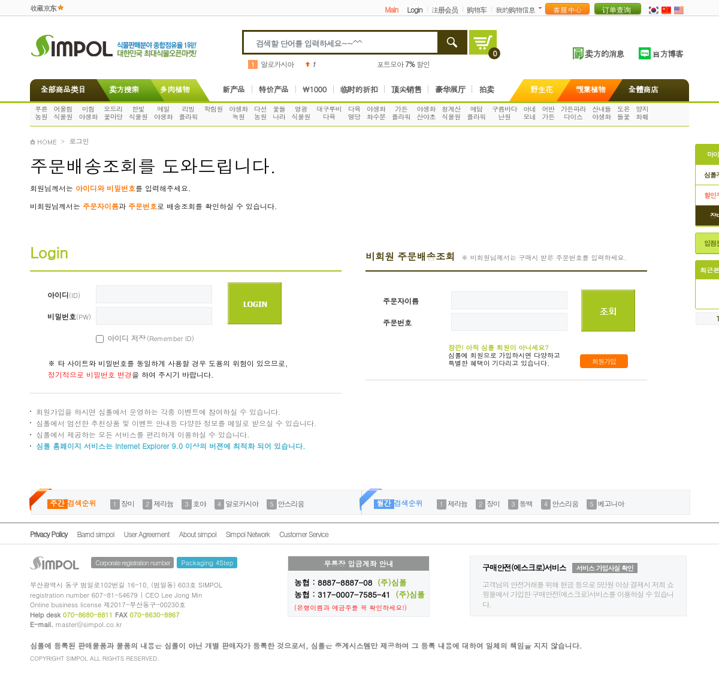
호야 (199, 503)
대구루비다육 (329, 112)
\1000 (315, 89)
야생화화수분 (376, 112)
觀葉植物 (591, 89)
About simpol (197, 534)
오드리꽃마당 (113, 112)
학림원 (213, 108)
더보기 (542, 8)
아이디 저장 (137, 338)
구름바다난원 (504, 112)
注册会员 (444, 9)
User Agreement (147, 534)
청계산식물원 (451, 112)
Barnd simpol (95, 534)
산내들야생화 (601, 112)
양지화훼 (642, 112)
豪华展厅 (450, 89)
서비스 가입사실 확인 (604, 568)
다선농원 (260, 112)
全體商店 (643, 89)
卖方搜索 (123, 89)
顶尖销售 (406, 89)
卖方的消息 (604, 53)
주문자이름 (401, 301)
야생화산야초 (426, 112)
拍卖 (486, 89)
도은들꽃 (623, 112)
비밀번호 (69, 316)
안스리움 (291, 503)
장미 (127, 503)
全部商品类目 (61, 89)
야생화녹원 (238, 112)
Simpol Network (248, 534)
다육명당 (354, 112)
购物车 (477, 9)
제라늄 (163, 503)
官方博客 (667, 53)
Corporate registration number (132, 562)
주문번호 (397, 322)
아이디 (63, 295)
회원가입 (604, 361)
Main (391, 9)
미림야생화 (88, 112)
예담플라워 (476, 112)
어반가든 (548, 112)
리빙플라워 (188, 112)
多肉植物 (175, 89)
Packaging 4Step (207, 562)
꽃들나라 (279, 112)
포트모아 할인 (403, 64)
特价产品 (274, 89)
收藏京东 (43, 7)
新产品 (233, 89)
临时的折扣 (359, 89)
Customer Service (303, 534)
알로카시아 (277, 64)
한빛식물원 (138, 112)
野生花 (541, 89)
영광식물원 (301, 112)
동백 (526, 503)
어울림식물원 (63, 112)
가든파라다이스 (573, 112)
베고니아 (611, 503)
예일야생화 (163, 112)
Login (414, 9)
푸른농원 (41, 112)
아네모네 (529, 112)
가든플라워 (401, 112)
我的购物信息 (515, 9)
